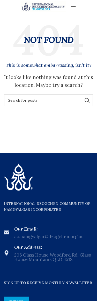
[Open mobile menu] (73, 6)
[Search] (48, 100)
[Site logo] (43, 6)
